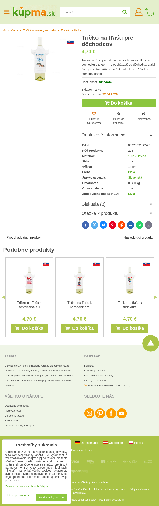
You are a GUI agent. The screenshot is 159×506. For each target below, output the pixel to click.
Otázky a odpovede (95, 380)
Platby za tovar (13, 411)
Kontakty (89, 365)
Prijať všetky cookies (52, 497)
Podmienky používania (111, 500)
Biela (131, 172)
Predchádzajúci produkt (24, 237)
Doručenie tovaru (14, 415)
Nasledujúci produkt (138, 237)
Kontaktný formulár (94, 370)
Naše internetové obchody (98, 375)
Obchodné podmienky (17, 406)
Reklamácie (11, 420)
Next (155, 297)
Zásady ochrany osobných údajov (77, 500)
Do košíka (118, 103)
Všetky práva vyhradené (94, 482)
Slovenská (135, 177)
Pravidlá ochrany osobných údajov (118, 489)
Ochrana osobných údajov (19, 425)
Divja (131, 193)
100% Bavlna (137, 156)
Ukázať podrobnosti (17, 495)
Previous (3, 297)
